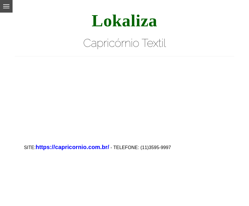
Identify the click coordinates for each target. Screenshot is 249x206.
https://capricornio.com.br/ (72, 147)
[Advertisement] (124, 96)
